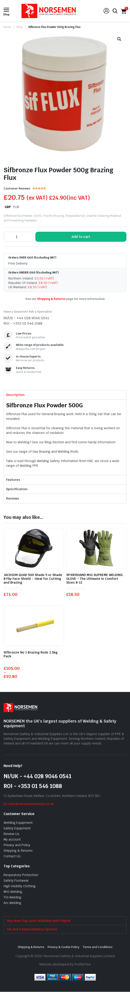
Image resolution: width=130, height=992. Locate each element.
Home (7, 27)
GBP (8, 207)
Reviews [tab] (12, 498)
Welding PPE (29, 466)
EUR (16, 207)
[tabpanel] (65, 437)
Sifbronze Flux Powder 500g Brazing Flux (54, 27)
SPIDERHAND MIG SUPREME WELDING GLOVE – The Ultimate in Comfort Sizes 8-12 (94, 578)
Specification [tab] (17, 489)
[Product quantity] (18, 237)
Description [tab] (15, 395)
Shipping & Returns (51, 299)
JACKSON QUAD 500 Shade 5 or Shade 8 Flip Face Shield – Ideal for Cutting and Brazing (33, 578)
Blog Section (54, 442)
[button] (119, 39)
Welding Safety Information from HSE (65, 461)
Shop (19, 27)
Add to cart (81, 237)
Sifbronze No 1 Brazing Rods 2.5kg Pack (31, 654)
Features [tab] (13, 480)
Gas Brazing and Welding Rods (55, 452)
